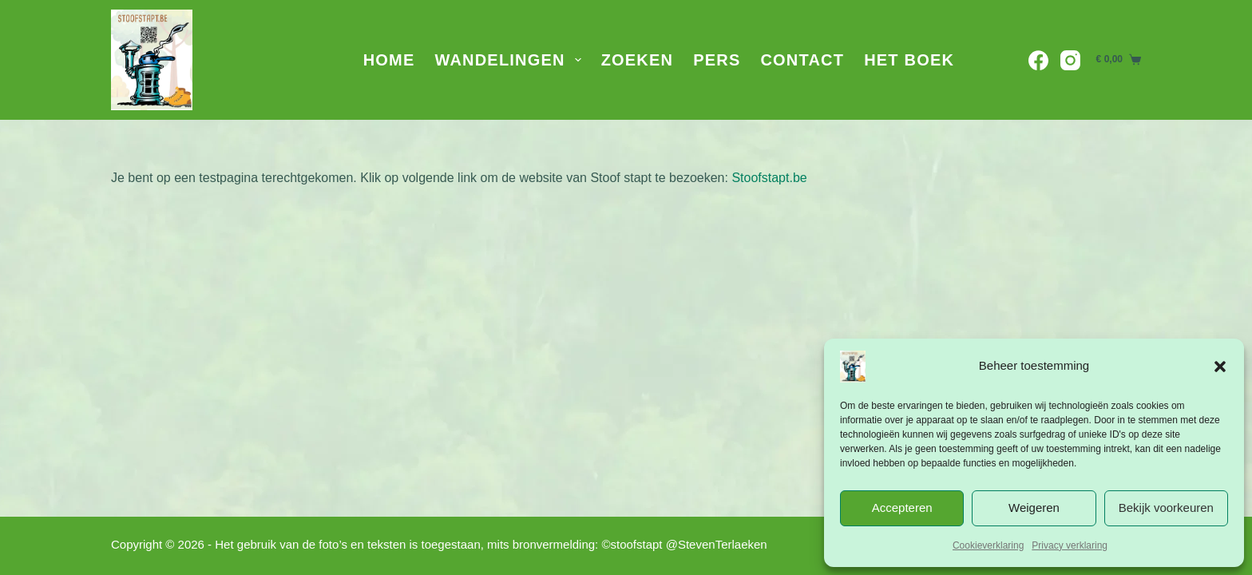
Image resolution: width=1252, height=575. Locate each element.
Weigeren (1034, 507)
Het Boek (909, 60)
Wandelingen (510, 59)
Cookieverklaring (988, 545)
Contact (802, 60)
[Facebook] (1038, 60)
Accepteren (902, 507)
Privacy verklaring (1069, 545)
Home (389, 60)
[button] (1220, 367)
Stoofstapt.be (768, 177)
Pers (716, 60)
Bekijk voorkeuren (1166, 507)
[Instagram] (1070, 60)
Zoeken (637, 60)
